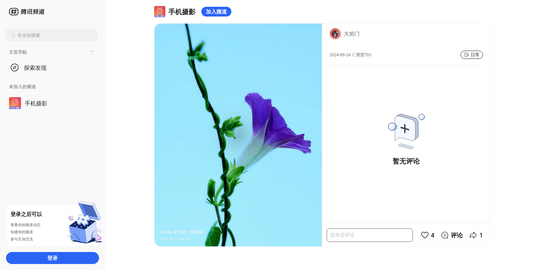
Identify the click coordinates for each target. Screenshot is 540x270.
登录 (52, 257)
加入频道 (216, 11)
